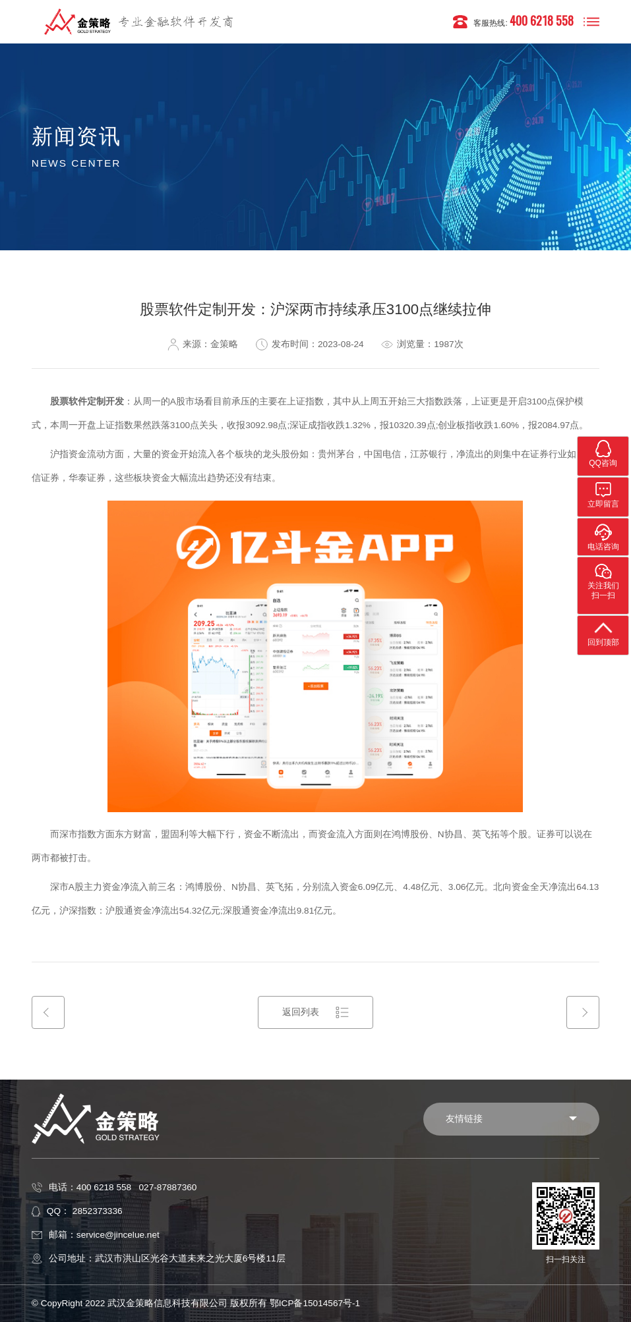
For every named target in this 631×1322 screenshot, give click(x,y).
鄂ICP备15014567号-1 (315, 1303)
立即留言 (603, 494)
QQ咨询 (603, 453)
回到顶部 (603, 632)
